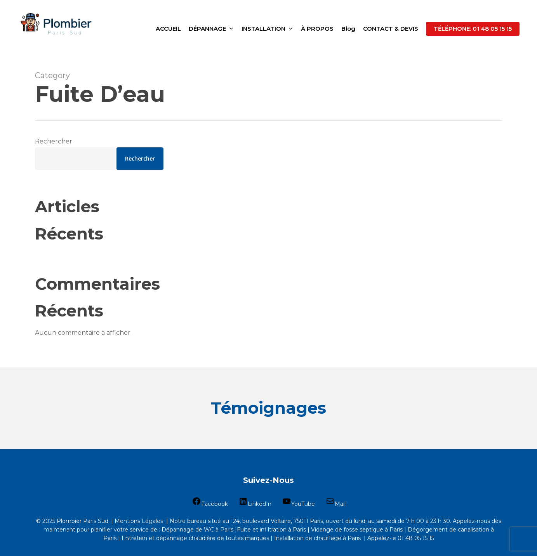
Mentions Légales (139, 521)
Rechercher (53, 141)
